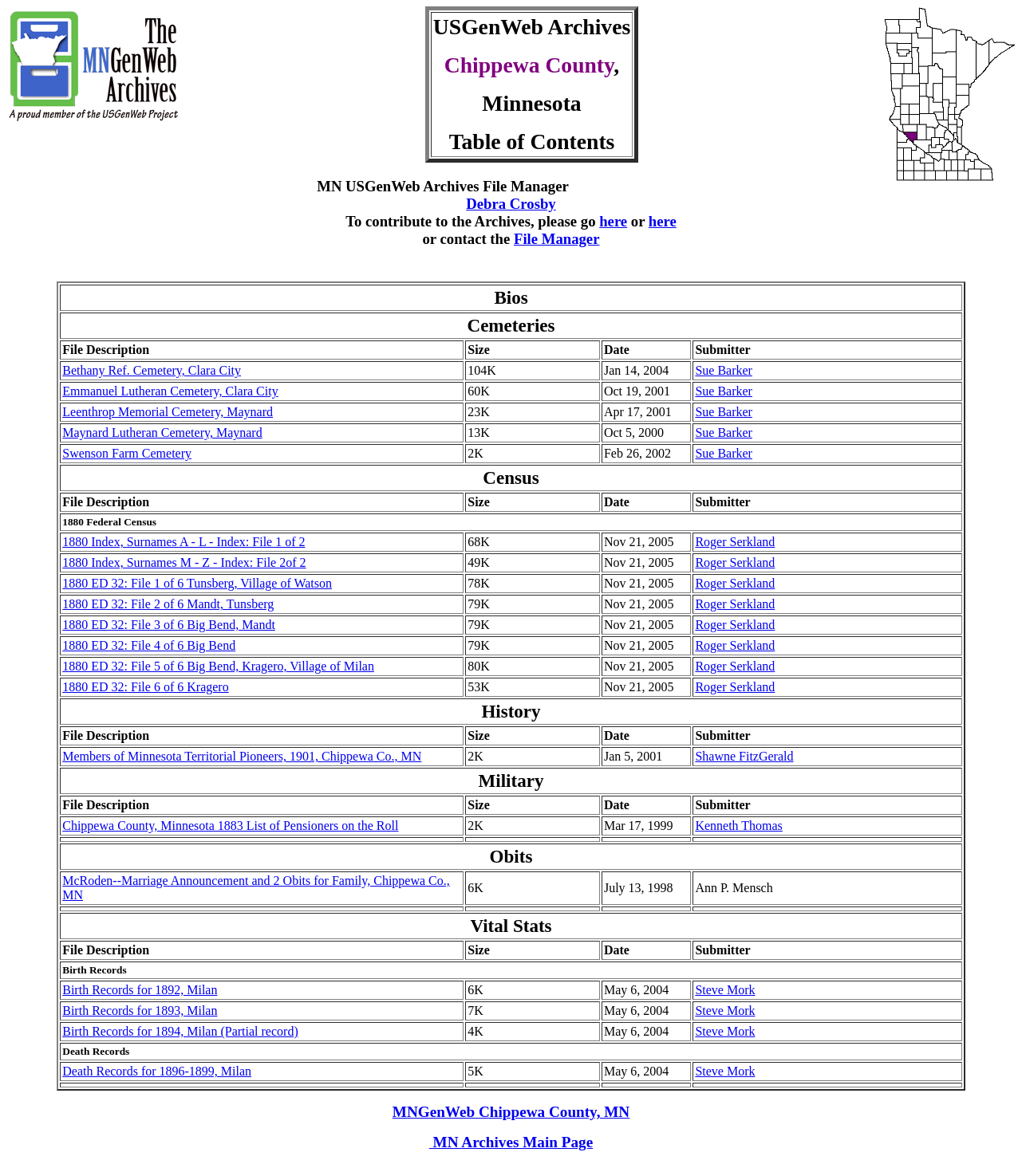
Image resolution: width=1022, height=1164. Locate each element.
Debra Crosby (510, 203)
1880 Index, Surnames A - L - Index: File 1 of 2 (183, 542)
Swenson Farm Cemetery (126, 453)
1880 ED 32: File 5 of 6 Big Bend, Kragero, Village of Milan (218, 666)
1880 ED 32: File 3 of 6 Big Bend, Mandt (168, 624)
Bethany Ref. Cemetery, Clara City (151, 370)
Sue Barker (723, 370)
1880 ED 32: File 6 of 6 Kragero (145, 687)
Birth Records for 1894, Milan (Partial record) (180, 1031)
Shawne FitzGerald (744, 756)
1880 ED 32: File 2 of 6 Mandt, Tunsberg (168, 604)
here (613, 221)
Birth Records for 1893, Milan (139, 1010)
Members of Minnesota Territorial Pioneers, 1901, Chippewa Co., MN (241, 756)
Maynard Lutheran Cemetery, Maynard (162, 432)
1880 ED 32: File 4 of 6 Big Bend (148, 645)
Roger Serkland (735, 542)
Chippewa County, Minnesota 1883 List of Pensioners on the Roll (230, 825)
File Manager (557, 238)
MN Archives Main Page (511, 1142)
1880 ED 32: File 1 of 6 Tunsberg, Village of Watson (197, 583)
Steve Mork (725, 990)
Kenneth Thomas (738, 825)
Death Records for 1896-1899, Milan (156, 1071)
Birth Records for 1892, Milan (139, 990)
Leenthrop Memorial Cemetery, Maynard (167, 412)
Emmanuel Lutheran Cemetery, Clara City (170, 391)
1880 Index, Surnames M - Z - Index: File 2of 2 (184, 562)
